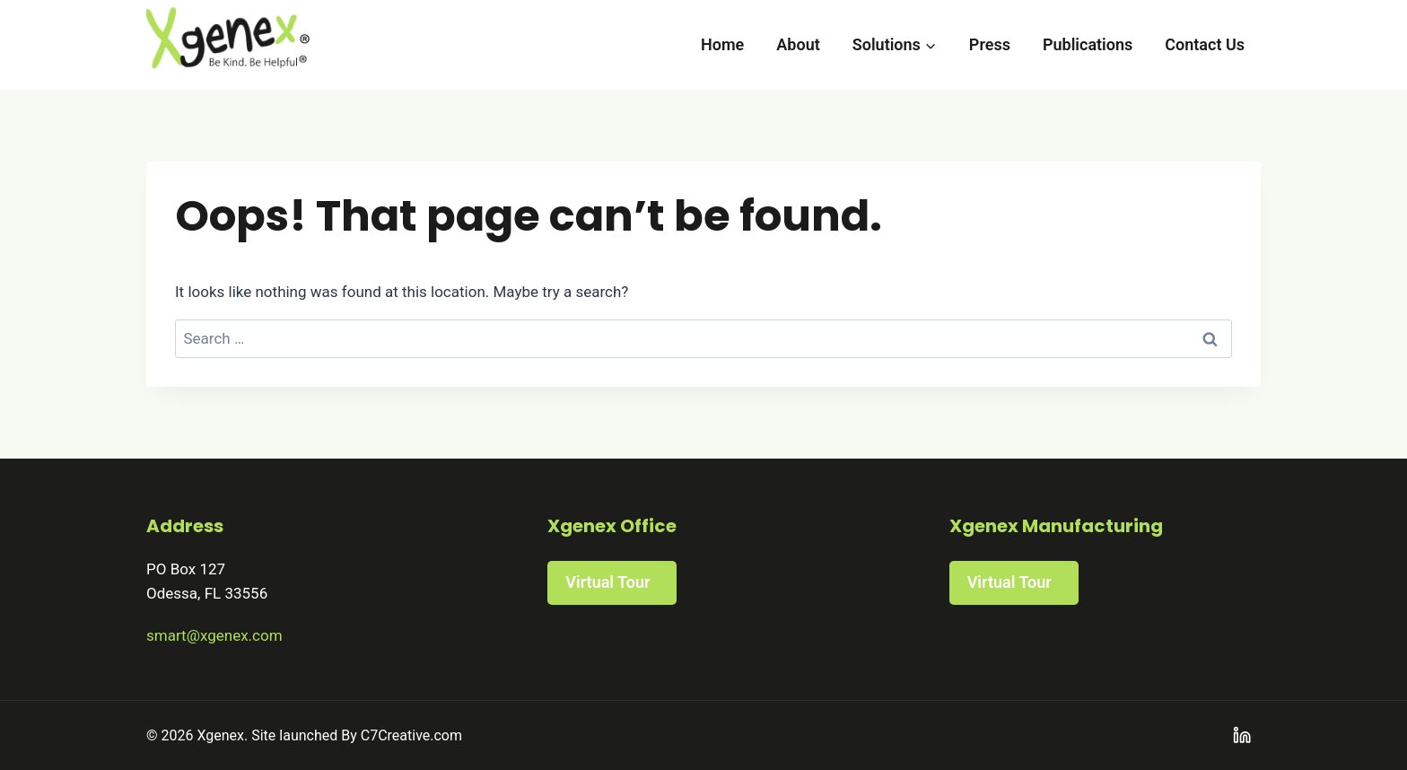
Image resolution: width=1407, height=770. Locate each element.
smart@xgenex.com (214, 635)
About (797, 44)
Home (722, 44)
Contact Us (1205, 44)
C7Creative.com (411, 735)
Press (989, 44)
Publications (1087, 44)
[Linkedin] (1242, 735)
